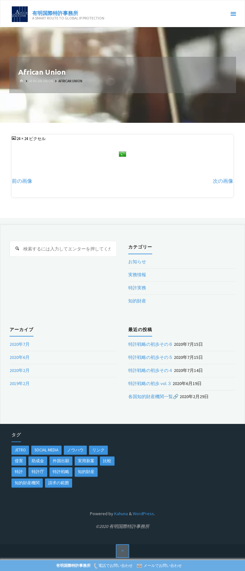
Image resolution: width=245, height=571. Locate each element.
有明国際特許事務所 (55, 12)
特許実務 (137, 288)
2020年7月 (20, 344)
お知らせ (137, 261)
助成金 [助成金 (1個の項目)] (38, 460)
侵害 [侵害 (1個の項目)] (19, 460)
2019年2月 (20, 383)
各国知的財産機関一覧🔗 (153, 396)
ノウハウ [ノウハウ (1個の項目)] (75, 449)
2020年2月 (20, 370)
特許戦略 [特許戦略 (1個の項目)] (61, 471)
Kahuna (120, 513)
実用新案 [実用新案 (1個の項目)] (86, 460)
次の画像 (223, 181)
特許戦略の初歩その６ (150, 344)
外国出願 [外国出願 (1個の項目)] (61, 460)
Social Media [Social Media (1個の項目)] (46, 449)
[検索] (18, 249)
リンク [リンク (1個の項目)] (98, 449)
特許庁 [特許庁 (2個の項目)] (38, 471)
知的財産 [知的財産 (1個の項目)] (86, 471)
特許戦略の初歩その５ (150, 357)
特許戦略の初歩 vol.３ (150, 383)
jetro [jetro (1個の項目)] (20, 449)
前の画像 (22, 181)
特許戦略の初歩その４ (150, 370)
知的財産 (137, 301)
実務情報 (137, 275)
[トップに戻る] (123, 551)
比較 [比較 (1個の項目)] (107, 460)
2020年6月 (20, 357)
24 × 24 (23, 138)
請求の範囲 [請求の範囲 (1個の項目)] (58, 482)
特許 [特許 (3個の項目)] (19, 471)
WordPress (143, 513)
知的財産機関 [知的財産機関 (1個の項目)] (27, 482)
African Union (41, 81)
